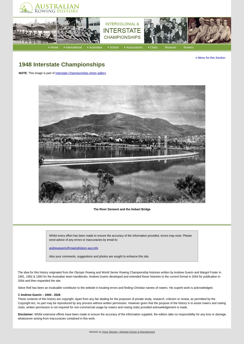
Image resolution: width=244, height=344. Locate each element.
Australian (95, 47)
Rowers (188, 47)
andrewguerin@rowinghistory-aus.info (73, 248)
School (114, 47)
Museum (170, 47)
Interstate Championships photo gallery (80, 73)
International (74, 47)
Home (54, 47)
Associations (134, 47)
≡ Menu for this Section (210, 57)
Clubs (154, 47)
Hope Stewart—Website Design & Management (128, 332)
